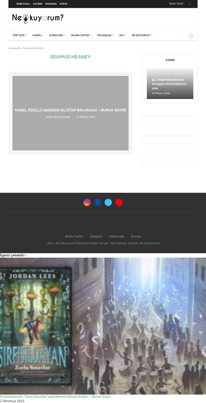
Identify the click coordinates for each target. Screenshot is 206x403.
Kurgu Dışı (56, 35)
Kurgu (37, 35)
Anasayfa (14, 48)
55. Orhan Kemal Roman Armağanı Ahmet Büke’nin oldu (169, 84)
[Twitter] (108, 202)
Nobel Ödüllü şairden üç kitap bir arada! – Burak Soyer (70, 110)
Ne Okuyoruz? (141, 35)
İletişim (37, 4)
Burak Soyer (62, 117)
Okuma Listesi (80, 35)
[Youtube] (119, 202)
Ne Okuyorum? (150, 243)
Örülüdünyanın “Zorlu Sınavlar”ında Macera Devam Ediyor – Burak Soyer (55, 397)
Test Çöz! (18, 35)
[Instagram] (87, 202)
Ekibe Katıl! (23, 4)
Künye (63, 4)
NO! (121, 35)
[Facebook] (97, 202)
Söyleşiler (104, 35)
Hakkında (51, 4)
